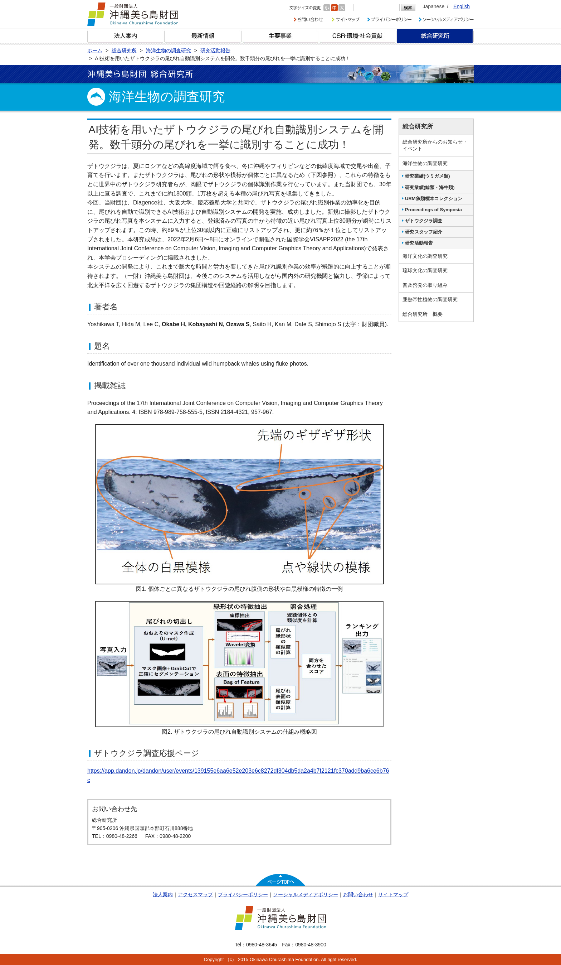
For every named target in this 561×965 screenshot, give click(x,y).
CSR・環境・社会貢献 (357, 36)
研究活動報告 (419, 243)
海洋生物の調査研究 (425, 163)
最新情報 (203, 36)
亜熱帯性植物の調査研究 (430, 299)
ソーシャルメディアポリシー (305, 894)
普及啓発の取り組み (425, 285)
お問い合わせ (358, 894)
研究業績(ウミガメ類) (427, 176)
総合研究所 (435, 36)
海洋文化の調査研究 (425, 256)
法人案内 (163, 894)
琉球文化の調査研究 (425, 270)
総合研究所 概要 (423, 314)
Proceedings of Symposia (433, 209)
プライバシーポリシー (243, 894)
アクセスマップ (195, 894)
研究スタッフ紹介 (423, 232)
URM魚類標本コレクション (433, 198)
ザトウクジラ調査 (423, 220)
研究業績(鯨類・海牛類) (430, 187)
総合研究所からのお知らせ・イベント (435, 145)
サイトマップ (393, 894)
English (461, 6)
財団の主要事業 (280, 36)
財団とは (126, 36)
